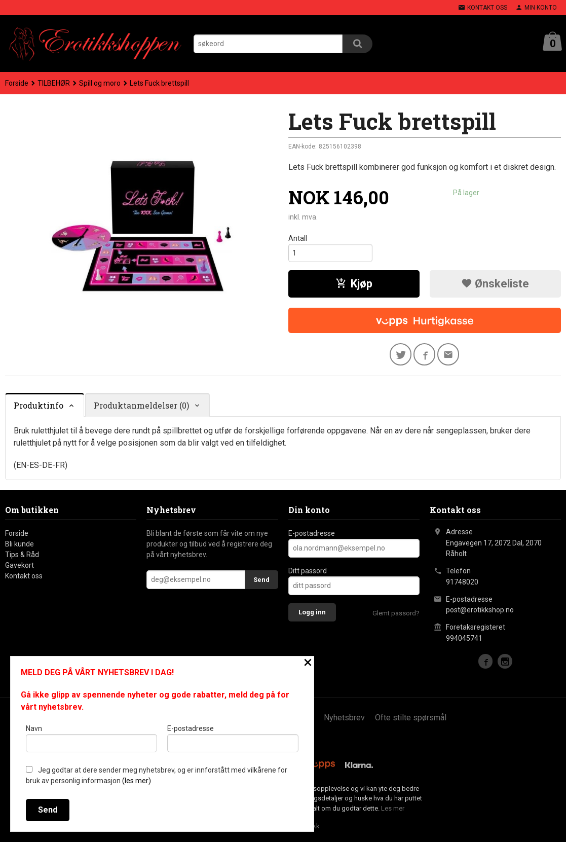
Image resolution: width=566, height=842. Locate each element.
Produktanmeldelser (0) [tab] (141, 405)
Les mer (392, 809)
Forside (16, 83)
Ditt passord (307, 572)
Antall (297, 238)
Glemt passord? (396, 614)
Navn (91, 738)
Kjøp (353, 284)
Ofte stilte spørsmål (410, 718)
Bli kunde (19, 545)
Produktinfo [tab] (38, 405)
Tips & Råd (22, 556)
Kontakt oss (24, 577)
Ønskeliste (495, 284)
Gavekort (19, 566)
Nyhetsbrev (344, 718)
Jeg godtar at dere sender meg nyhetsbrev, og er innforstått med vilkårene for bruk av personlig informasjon (156, 775)
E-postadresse (311, 534)
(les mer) (136, 781)
